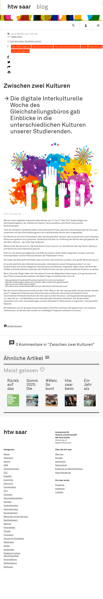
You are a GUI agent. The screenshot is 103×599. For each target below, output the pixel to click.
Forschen (8, 495)
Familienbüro (10, 487)
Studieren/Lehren (33, 41)
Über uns (59, 454)
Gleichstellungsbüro (21, 47)
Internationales (16, 41)
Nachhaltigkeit (11, 520)
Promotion (8, 535)
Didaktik (8, 476)
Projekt (7, 531)
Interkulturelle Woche (42, 47)
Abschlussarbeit (11, 556)
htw (27, 7)
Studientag (9, 550)
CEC (6, 473)
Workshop (8, 567)
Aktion (7, 454)
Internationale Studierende (66, 47)
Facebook (59, 485)
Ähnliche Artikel (27, 358)
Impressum (60, 462)
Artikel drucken (13, 326)
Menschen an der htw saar (16, 517)
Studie (7, 546)
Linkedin (59, 492)
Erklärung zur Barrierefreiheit (69, 469)
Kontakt (59, 458)
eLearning (8, 480)
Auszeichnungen (11, 469)
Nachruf (7, 524)
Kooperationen (11, 513)
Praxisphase (9, 528)
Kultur (84, 47)
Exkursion (8, 484)
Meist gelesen (24, 370)
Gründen (8, 502)
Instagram (60, 489)
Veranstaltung (95, 47)
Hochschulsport (11, 506)
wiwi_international (20, 51)
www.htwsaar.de (63, 473)
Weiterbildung (10, 563)
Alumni (7, 462)
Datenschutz (61, 465)
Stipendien (9, 542)
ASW (6, 465)
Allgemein (8, 458)
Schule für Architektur (14, 539)
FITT (6, 491)
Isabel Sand (16, 37)
